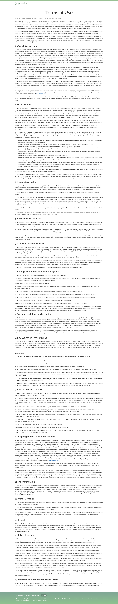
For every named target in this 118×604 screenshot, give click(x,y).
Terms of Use (35, 595)
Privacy (28, 595)
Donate (44, 595)
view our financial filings (39, 600)
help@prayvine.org (41, 93)
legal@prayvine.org (54, 460)
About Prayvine (20, 595)
